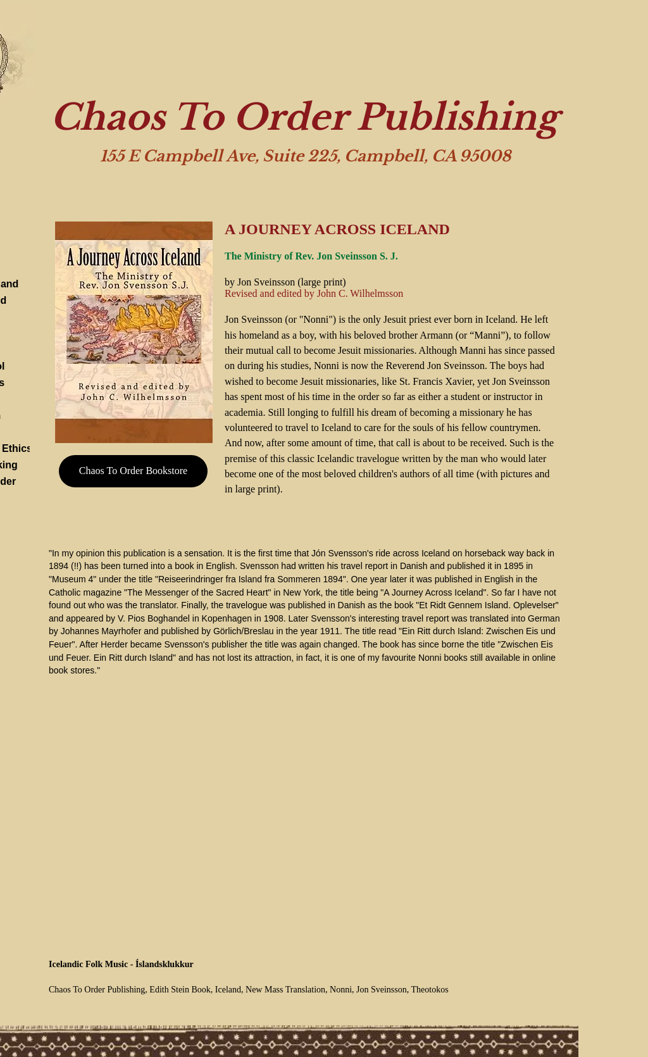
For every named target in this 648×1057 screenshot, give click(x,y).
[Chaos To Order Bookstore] (133, 471)
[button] (134, 332)
